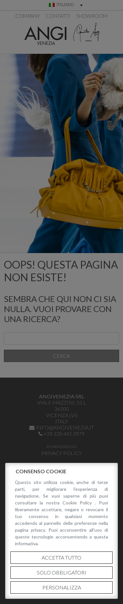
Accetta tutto (61, 557)
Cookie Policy (78, 502)
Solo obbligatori (61, 572)
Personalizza (61, 587)
